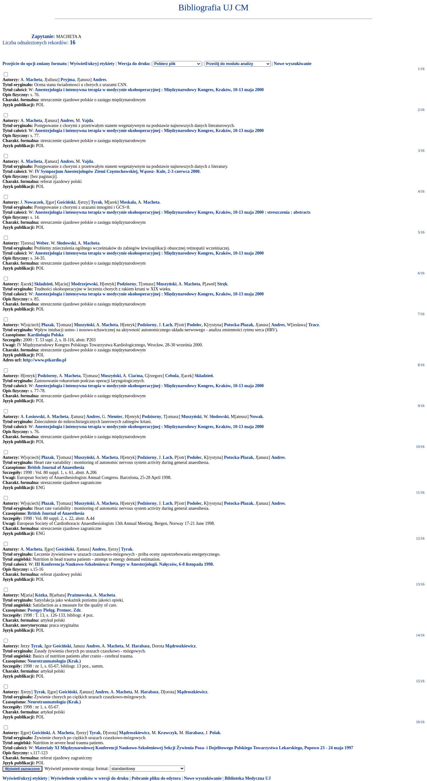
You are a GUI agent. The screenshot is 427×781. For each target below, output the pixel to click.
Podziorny (126, 284)
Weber (42, 243)
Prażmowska (79, 595)
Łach (167, 324)
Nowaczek (34, 202)
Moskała (128, 202)
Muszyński (166, 284)
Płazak (47, 324)
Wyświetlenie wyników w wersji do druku (90, 778)
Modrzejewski (84, 284)
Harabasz (141, 646)
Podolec (194, 324)
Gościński (66, 202)
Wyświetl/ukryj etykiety (92, 63)
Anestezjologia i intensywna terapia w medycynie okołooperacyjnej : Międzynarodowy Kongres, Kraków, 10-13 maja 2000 (149, 89)
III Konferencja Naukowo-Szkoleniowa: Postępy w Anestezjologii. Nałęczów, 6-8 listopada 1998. (124, 564)
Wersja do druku (134, 63)
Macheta (34, 79)
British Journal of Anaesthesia (56, 467)
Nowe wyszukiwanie (292, 63)
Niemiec (114, 416)
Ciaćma (135, 375)
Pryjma (68, 79)
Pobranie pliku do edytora (156, 778)
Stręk (222, 284)
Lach (167, 457)
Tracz (313, 324)
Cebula (172, 375)
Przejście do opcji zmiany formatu (35, 63)
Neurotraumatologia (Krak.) (54, 661)
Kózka (41, 595)
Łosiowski (35, 416)
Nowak (256, 416)
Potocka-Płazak (238, 324)
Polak (215, 732)
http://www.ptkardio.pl (44, 360)
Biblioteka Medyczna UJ (248, 778)
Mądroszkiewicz (180, 646)
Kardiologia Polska (46, 335)
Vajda (87, 120)
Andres (99, 79)
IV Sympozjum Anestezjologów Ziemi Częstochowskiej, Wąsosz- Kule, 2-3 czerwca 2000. (117, 171)
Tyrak (96, 202)
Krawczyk (167, 732)
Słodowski (66, 243)
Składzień (43, 284)
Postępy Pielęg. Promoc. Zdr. (55, 610)
